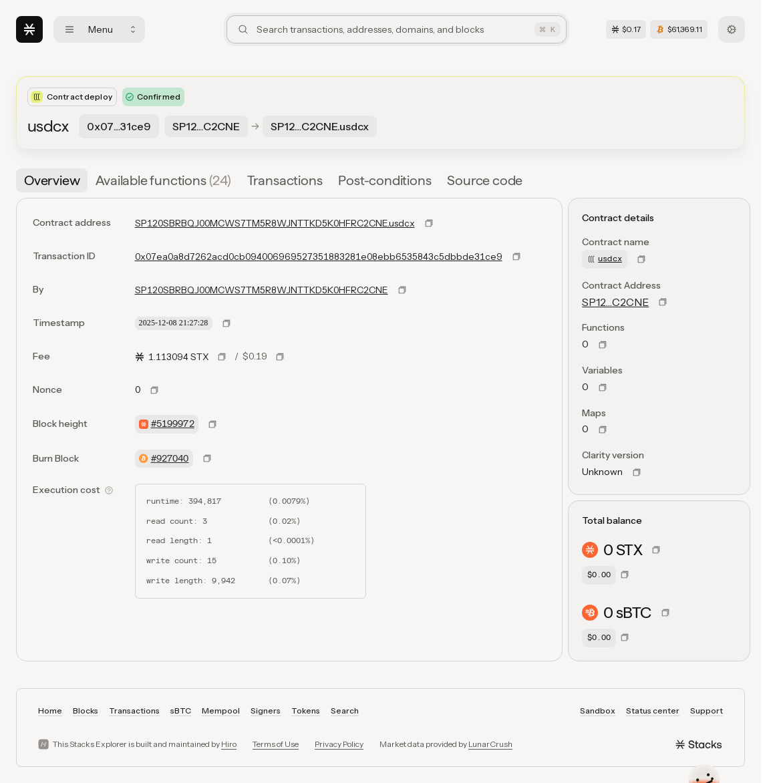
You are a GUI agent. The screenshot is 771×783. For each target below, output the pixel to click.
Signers (266, 711)
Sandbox (597, 711)
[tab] (52, 180)
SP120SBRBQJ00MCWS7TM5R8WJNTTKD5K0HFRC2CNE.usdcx (275, 223)
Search (345, 711)
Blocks (85, 711)
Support (706, 711)
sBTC (180, 711)
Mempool (221, 711)
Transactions (134, 711)
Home (50, 711)
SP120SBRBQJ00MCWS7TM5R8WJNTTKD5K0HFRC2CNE (261, 290)
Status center (652, 711)
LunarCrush (490, 744)
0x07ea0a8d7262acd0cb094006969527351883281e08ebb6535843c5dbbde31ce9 (318, 257)
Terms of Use (276, 744)
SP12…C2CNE (615, 302)
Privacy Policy (339, 744)
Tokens (305, 711)
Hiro (229, 744)
